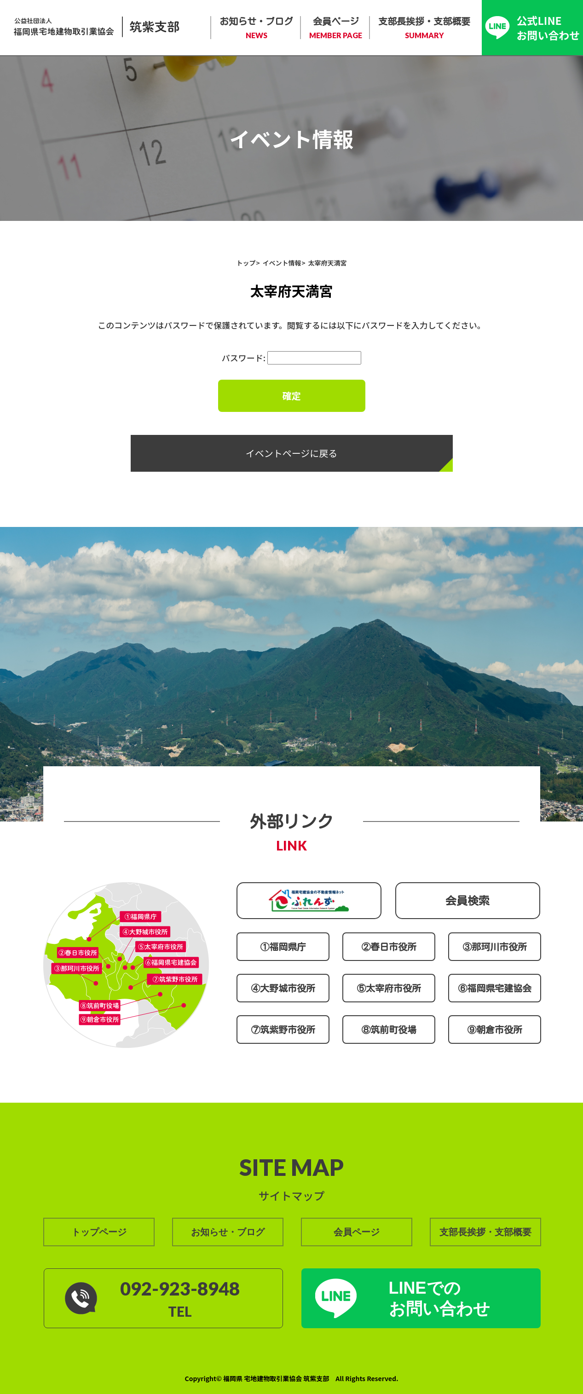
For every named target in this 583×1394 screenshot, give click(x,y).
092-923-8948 (180, 1289)
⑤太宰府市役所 (389, 988)
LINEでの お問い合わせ (439, 1298)
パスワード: (291, 358)
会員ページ (335, 28)
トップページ (99, 1232)
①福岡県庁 (283, 946)
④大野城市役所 (283, 988)
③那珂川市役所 (494, 946)
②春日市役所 (388, 946)
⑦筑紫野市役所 (283, 1029)
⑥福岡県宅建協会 (494, 988)
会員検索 (467, 900)
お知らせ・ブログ (256, 28)
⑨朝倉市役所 (494, 1029)
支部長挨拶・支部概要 (424, 28)
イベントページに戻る (292, 453)
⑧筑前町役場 (388, 1029)
